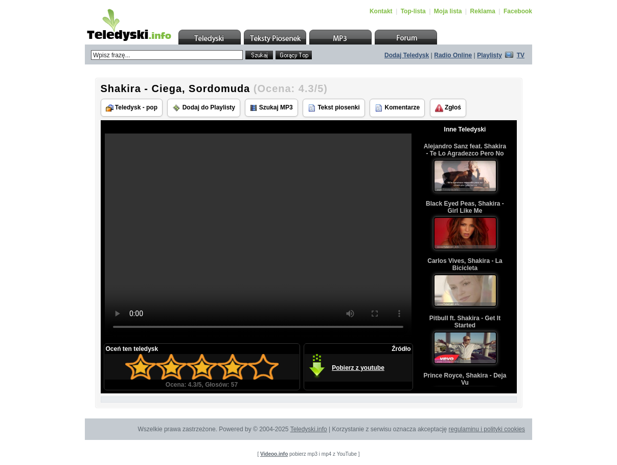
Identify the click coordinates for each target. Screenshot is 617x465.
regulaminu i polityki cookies (487, 429)
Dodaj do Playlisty (203, 108)
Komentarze (397, 108)
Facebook (518, 11)
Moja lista (448, 11)
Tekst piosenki (334, 108)
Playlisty (489, 55)
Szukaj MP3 (271, 108)
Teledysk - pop (131, 108)
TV (520, 55)
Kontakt (381, 11)
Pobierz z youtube (358, 367)
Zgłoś (448, 108)
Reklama (482, 11)
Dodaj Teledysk (406, 55)
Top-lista (413, 11)
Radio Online (453, 55)
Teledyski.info (308, 429)
